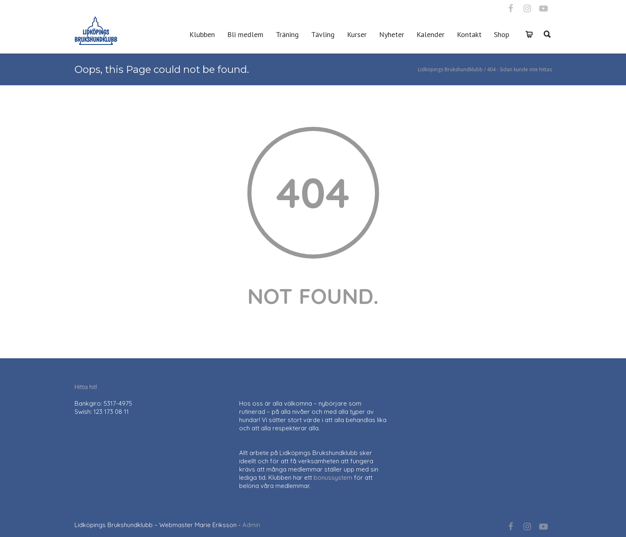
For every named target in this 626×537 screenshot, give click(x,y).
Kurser (357, 34)
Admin (251, 525)
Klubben (202, 34)
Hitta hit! (85, 387)
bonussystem (333, 477)
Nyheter (391, 34)
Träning (287, 34)
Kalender (430, 34)
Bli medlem (245, 34)
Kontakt (469, 34)
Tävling (323, 34)
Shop (501, 34)
